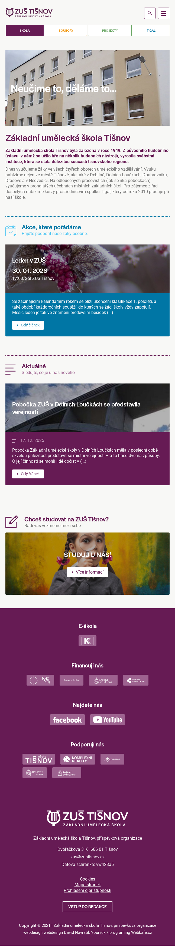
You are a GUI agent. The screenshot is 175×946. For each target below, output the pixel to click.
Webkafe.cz (141, 932)
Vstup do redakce (87, 906)
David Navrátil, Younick (85, 932)
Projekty (110, 30)
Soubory (66, 30)
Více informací (89, 572)
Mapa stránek (87, 884)
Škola (25, 30)
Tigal (151, 30)
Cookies (87, 879)
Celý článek (30, 325)
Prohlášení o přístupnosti (87, 890)
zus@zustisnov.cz (87, 856)
